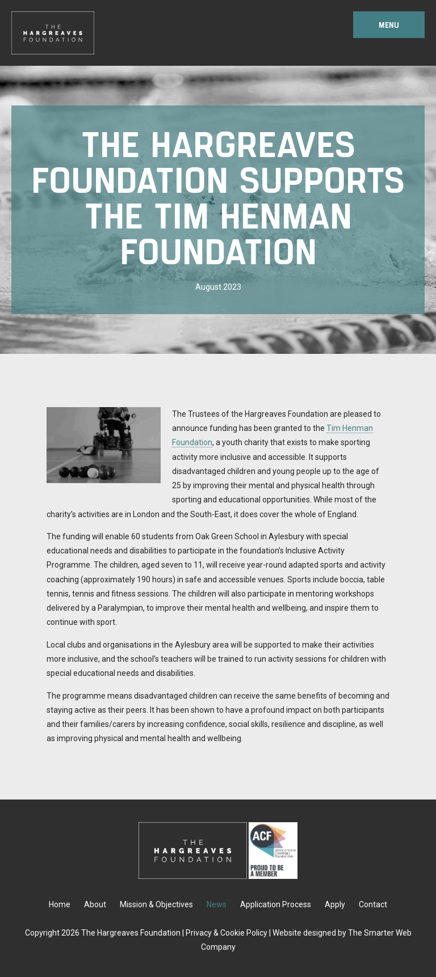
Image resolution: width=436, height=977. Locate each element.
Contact (373, 904)
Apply (335, 904)
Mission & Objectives (156, 904)
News (217, 904)
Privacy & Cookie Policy (226, 932)
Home (59, 904)
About (95, 904)
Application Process (275, 904)
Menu (389, 24)
